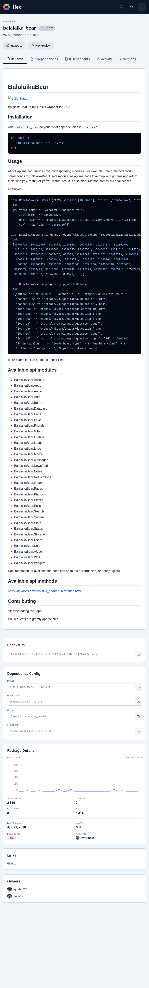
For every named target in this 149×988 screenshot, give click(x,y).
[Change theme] (121, 7)
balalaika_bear (19, 28)
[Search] (131, 7)
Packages (10, 21)
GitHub (11, 863)
